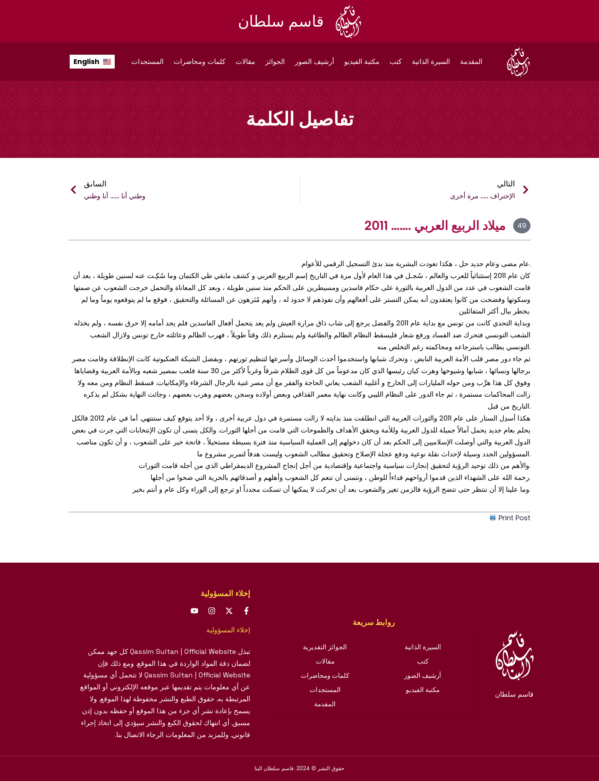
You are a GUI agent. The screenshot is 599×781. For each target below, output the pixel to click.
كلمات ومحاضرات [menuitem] (200, 61)
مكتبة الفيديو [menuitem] (362, 61)
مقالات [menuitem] (245, 61)
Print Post (509, 518)
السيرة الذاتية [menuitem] (431, 61)
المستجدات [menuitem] (147, 61)
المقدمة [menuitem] (471, 61)
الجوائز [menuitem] (275, 61)
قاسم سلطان (281, 21)
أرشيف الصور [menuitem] (314, 61)
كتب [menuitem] (396, 61)
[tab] (373, 622)
